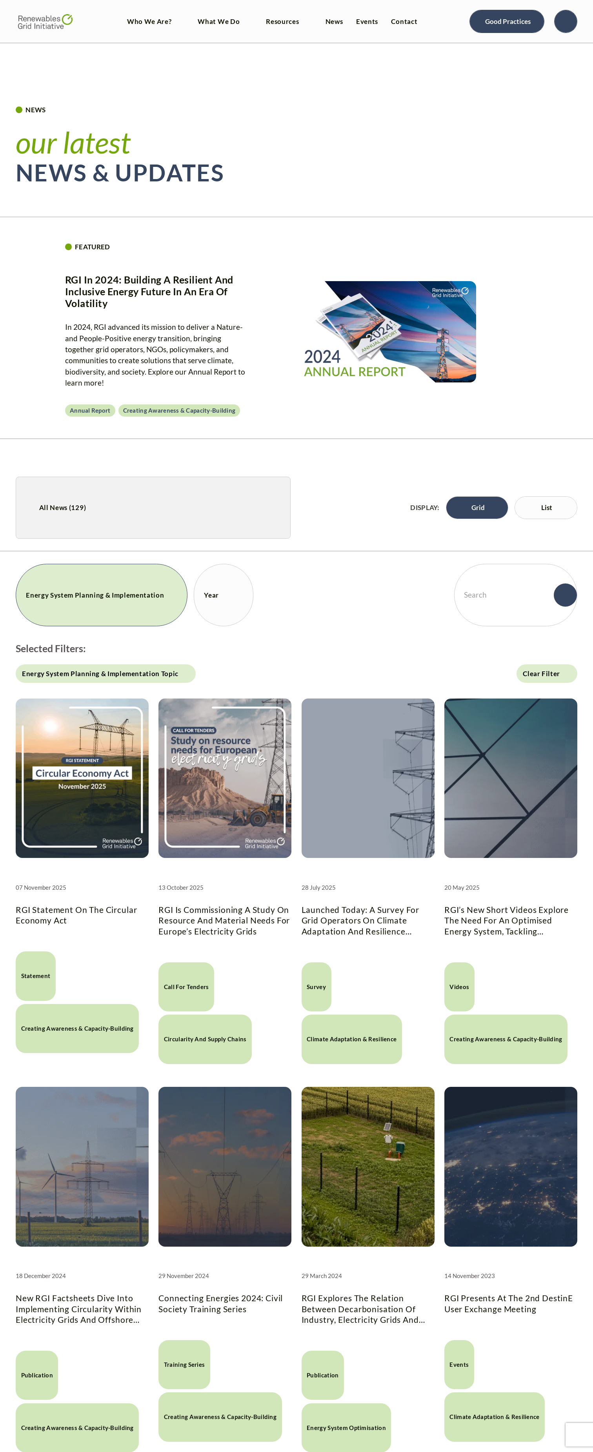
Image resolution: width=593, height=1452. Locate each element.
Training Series (184, 1364)
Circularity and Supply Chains (205, 1039)
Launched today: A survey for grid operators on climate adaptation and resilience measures (361, 920)
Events (367, 21)
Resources (282, 21)
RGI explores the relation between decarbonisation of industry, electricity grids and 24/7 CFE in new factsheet (360, 1309)
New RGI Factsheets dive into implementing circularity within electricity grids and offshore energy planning (79, 1309)
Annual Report (90, 410)
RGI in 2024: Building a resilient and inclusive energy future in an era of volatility (149, 291)
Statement (36, 976)
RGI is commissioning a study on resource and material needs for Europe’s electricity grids (224, 920)
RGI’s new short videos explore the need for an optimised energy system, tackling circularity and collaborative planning (506, 920)
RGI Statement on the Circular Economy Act (76, 915)
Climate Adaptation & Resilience (352, 1039)
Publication (37, 1375)
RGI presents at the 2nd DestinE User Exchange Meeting (508, 1303)
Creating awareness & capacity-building (179, 410)
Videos (459, 987)
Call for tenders (186, 987)
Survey (316, 987)
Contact (404, 21)
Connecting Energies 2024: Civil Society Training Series (220, 1303)
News (334, 21)
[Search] (565, 21)
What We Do (219, 21)
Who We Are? (149, 21)
